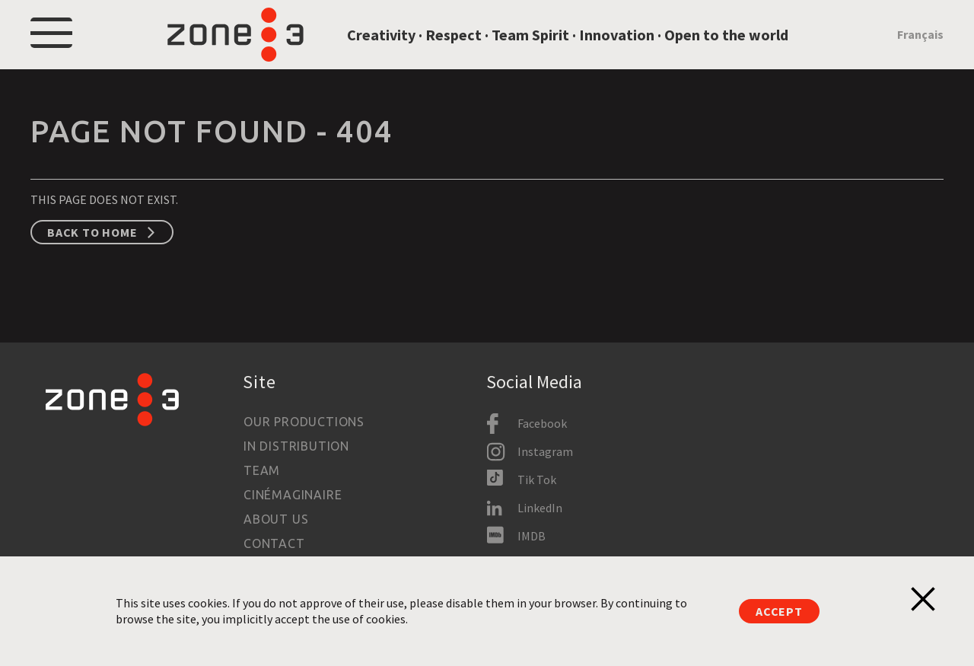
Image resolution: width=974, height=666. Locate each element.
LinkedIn (539, 507)
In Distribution (296, 446)
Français (920, 47)
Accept (779, 611)
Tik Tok (536, 479)
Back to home (92, 257)
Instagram (545, 451)
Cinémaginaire (293, 495)
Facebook (542, 423)
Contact (274, 543)
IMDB (531, 535)
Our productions (304, 422)
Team (262, 470)
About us (276, 519)
